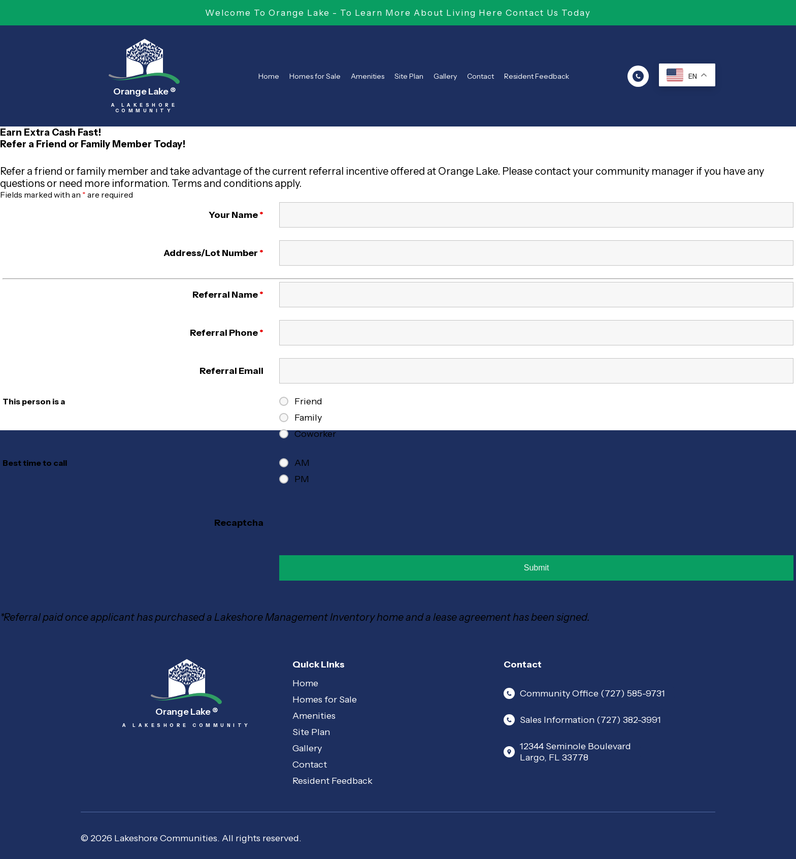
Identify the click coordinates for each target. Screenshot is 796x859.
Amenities (367, 76)
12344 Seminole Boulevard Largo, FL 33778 (567, 752)
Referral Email (231, 371)
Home (268, 76)
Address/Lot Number (213, 253)
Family (308, 417)
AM (302, 463)
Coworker (315, 434)
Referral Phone (226, 333)
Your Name (236, 215)
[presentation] (356, 523)
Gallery (445, 76)
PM (301, 479)
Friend (308, 401)
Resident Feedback (536, 76)
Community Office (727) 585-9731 (584, 693)
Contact (480, 76)
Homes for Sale (315, 76)
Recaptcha (238, 523)
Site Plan (408, 76)
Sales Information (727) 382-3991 (582, 719)
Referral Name (227, 295)
